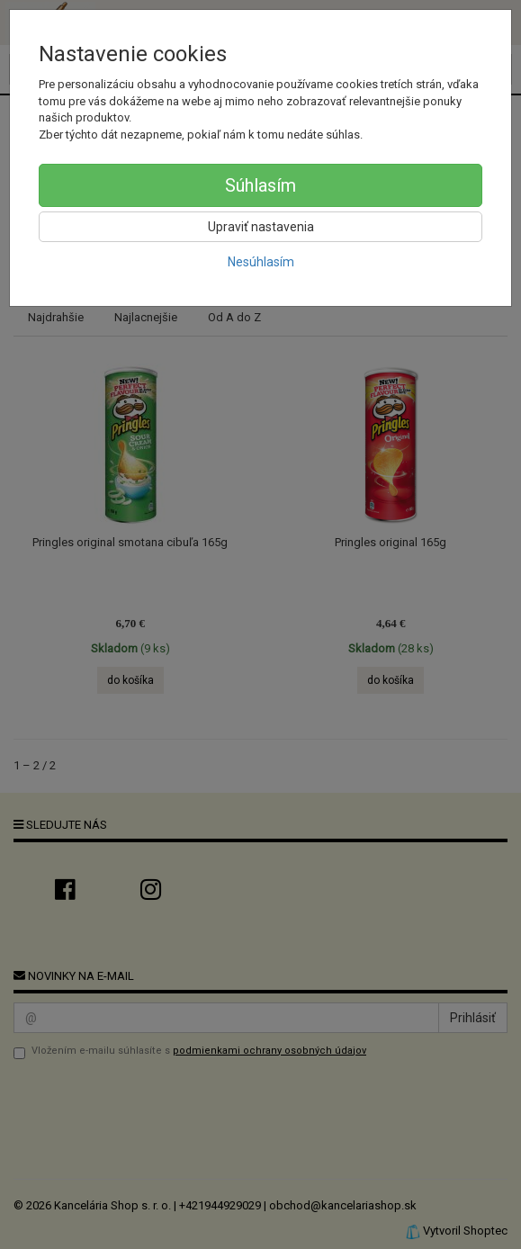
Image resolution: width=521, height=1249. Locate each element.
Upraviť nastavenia (261, 227)
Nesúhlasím (261, 262)
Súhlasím (260, 185)
